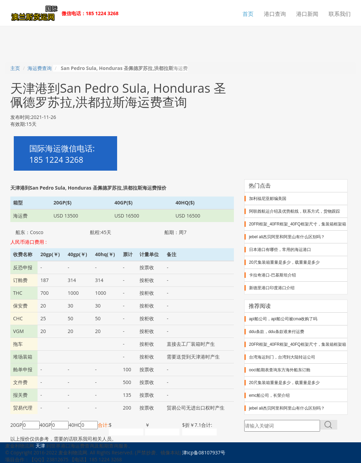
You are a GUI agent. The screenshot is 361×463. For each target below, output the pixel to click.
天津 (40, 445)
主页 (15, 68)
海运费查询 (40, 68)
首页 (248, 14)
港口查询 (275, 14)
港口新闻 (307, 14)
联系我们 (340, 14)
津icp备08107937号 (203, 452)
